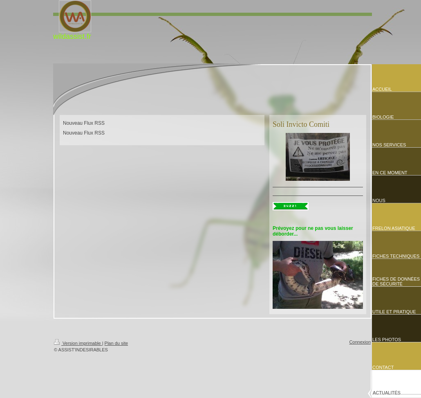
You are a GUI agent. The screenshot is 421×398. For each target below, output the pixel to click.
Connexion (360, 342)
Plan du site (116, 343)
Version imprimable (78, 343)
